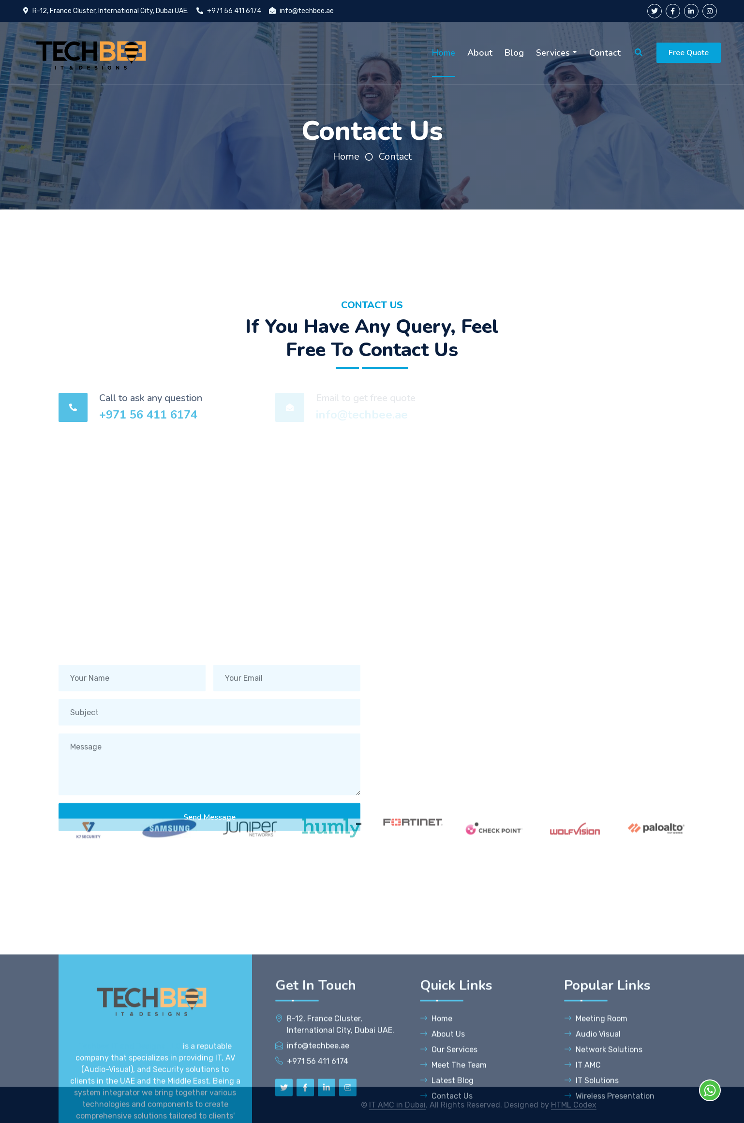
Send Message (209, 832)
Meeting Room (595, 1108)
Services (553, 53)
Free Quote (689, 52)
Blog (514, 53)
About (479, 53)
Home (443, 53)
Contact (605, 53)
